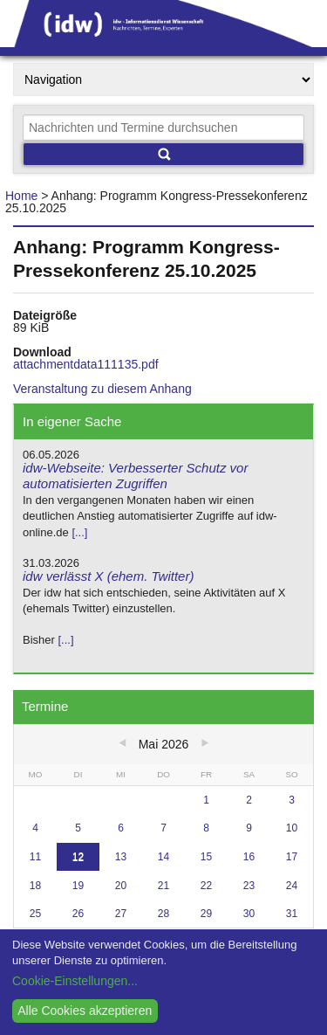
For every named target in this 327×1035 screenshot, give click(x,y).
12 (78, 857)
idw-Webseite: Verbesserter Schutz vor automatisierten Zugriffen (135, 476)
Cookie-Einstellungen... (75, 981)
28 (163, 913)
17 (291, 857)
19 (78, 886)
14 (163, 857)
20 (120, 886)
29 (206, 913)
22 (206, 886)
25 (35, 913)
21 (163, 886)
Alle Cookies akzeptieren (84, 1011)
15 (206, 857)
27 (120, 913)
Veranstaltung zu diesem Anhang (102, 389)
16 (249, 857)
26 (78, 913)
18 (35, 886)
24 (291, 886)
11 (35, 857)
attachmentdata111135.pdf (86, 364)
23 (249, 886)
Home (21, 196)
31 (291, 913)
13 (120, 857)
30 (249, 913)
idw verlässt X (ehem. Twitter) (108, 576)
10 (291, 828)
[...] (79, 532)
